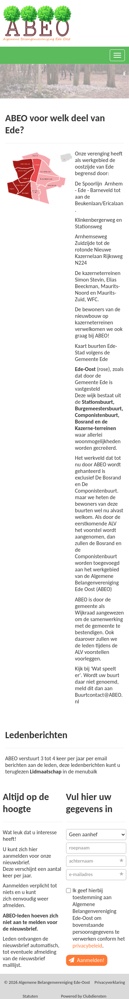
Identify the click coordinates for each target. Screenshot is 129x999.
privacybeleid (87, 945)
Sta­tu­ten (30, 996)
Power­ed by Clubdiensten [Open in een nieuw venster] (83, 996)
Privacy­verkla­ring (110, 982)
